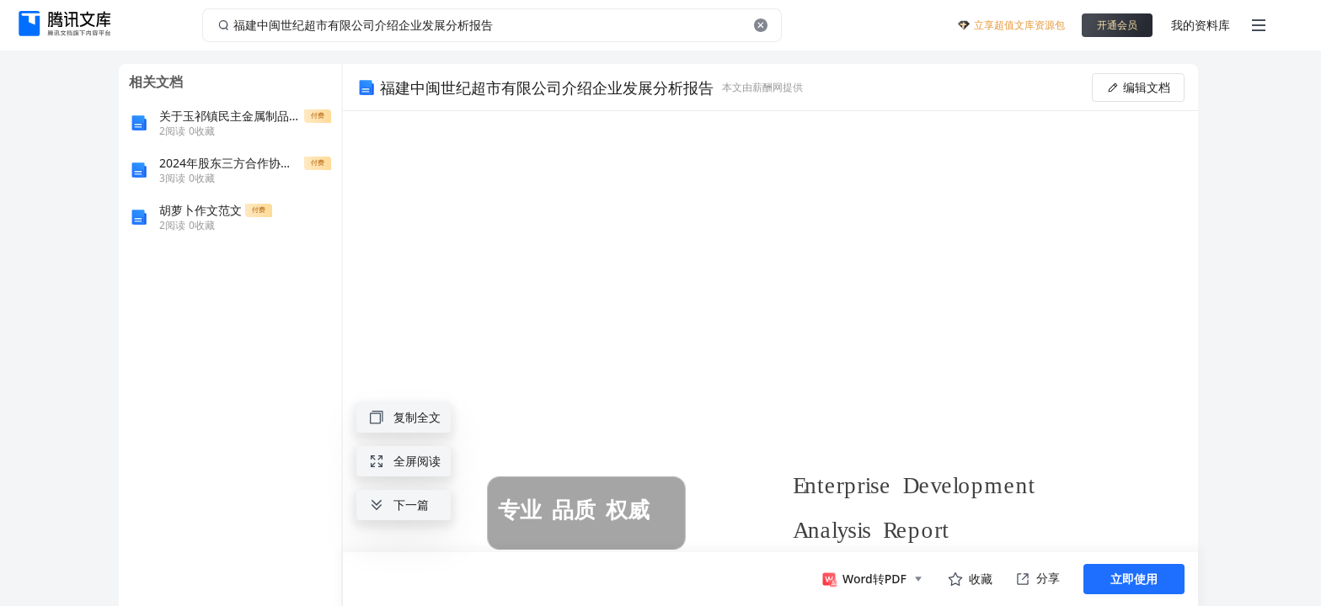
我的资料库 (1200, 25)
